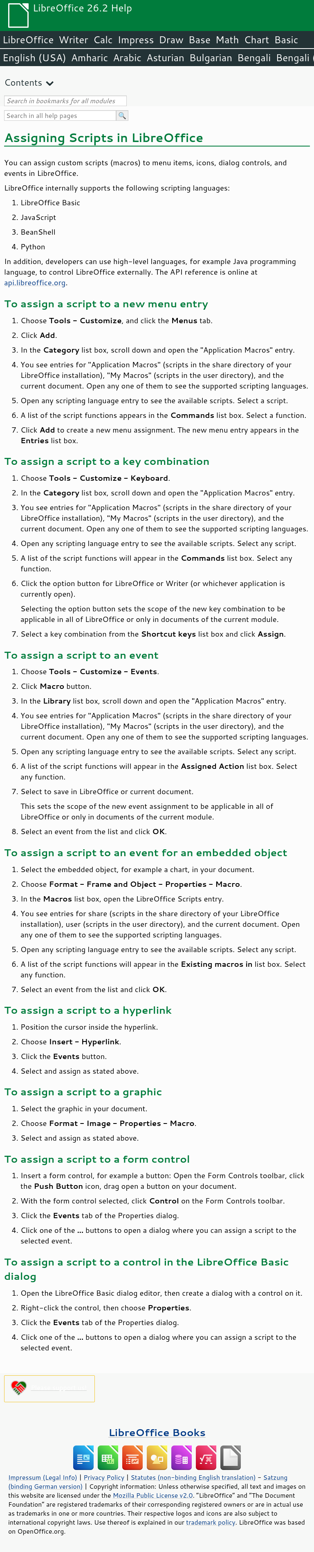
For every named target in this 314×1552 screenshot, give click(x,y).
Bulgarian (210, 57)
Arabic (127, 57)
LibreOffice (28, 40)
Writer (73, 40)
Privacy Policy (103, 1477)
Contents (23, 82)
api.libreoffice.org (34, 282)
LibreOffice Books (157, 1432)
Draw (171, 40)
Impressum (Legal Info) (42, 1477)
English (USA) (34, 57)
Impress (136, 40)
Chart (256, 40)
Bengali (254, 57)
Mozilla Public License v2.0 (153, 1495)
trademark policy (210, 1522)
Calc (103, 40)
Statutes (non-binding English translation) (193, 1477)
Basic (286, 40)
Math (227, 40)
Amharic (89, 57)
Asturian (165, 57)
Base (199, 40)
